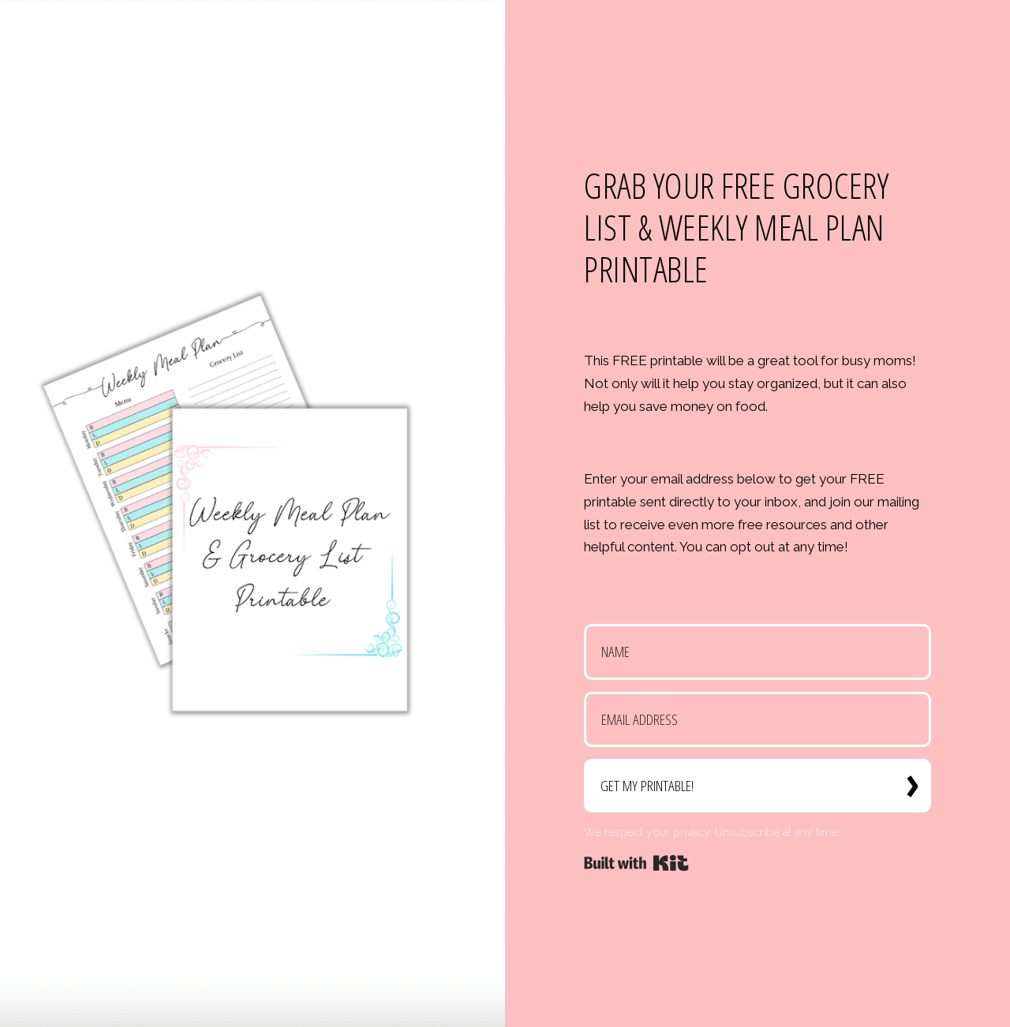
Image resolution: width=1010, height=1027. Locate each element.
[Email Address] (757, 720)
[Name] (757, 652)
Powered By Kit (636, 863)
